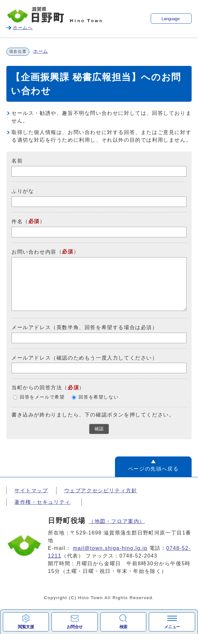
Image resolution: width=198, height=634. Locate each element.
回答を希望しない (98, 397)
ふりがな (22, 191)
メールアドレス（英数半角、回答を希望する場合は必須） (84, 327)
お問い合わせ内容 (34, 252)
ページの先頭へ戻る (153, 469)
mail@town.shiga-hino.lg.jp (110, 548)
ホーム (40, 51)
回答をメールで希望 (42, 397)
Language (170, 18)
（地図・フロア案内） (117, 521)
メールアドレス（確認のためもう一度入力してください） (84, 357)
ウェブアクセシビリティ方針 (100, 490)
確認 (99, 428)
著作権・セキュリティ (42, 502)
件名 (17, 221)
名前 (17, 160)
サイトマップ (31, 490)
